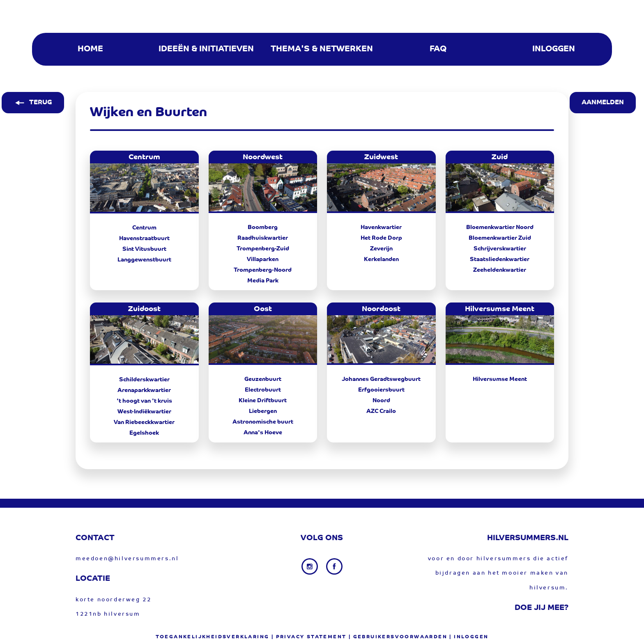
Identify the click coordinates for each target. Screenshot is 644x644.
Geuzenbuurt (262, 380)
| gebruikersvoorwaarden (398, 637)
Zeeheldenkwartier (499, 270)
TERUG (33, 102)
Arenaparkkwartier (144, 391)
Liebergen (263, 412)
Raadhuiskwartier (262, 238)
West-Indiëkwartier (144, 412)
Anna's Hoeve (263, 433)
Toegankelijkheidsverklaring (212, 637)
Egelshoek (144, 433)
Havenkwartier (381, 228)
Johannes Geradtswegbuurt (381, 380)
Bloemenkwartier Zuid (500, 238)
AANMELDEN (603, 102)
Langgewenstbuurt (144, 260)
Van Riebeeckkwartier (144, 423)
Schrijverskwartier (500, 249)
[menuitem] (90, 49)
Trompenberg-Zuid (263, 249)
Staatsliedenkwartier (499, 260)
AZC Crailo (381, 412)
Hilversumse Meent (500, 380)
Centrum (144, 228)
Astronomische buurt (262, 422)
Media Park (262, 281)
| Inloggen (468, 637)
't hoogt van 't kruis (144, 401)
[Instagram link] (310, 566)
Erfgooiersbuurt (381, 390)
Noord (381, 401)
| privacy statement (309, 637)
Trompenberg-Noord (263, 270)
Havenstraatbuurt (144, 239)
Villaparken (262, 260)
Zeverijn (381, 249)
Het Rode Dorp (381, 238)
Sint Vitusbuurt (144, 249)
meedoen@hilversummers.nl (127, 558)
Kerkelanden (381, 260)
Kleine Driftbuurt (263, 401)
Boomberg (263, 228)
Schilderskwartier (144, 380)
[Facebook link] (334, 566)
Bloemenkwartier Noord (500, 228)
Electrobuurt (263, 390)
